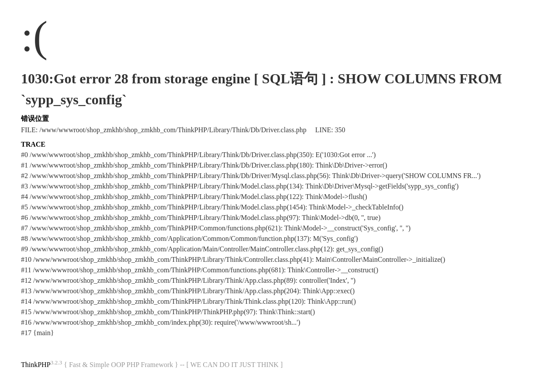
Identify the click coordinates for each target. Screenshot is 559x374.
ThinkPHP (36, 364)
